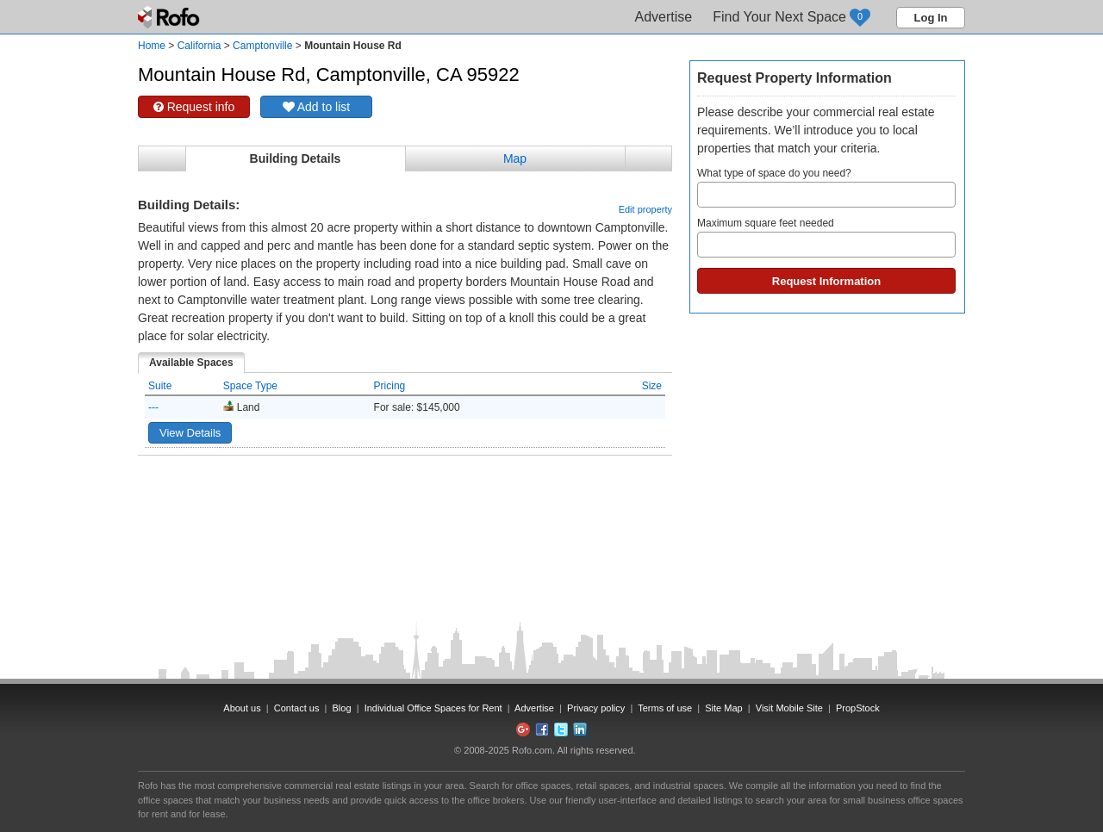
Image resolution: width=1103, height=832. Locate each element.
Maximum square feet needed (826, 237)
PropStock (858, 708)
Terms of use (665, 708)
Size (652, 386)
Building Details (295, 158)
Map (515, 158)
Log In (931, 17)
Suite (159, 386)
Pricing (390, 386)
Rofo (170, 17)
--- (153, 407)
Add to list (317, 107)
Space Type (250, 386)
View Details (190, 432)
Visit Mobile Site (789, 708)
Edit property (645, 209)
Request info (194, 107)
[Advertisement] (405, 499)
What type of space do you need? (826, 187)
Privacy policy (596, 708)
